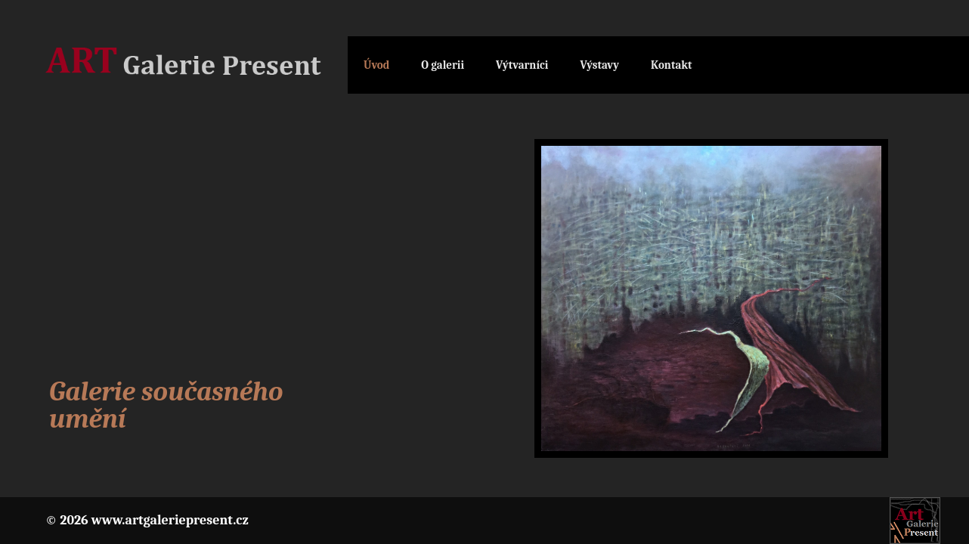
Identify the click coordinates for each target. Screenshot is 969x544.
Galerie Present (196, 65)
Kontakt (671, 65)
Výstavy (599, 65)
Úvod (376, 65)
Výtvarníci (522, 65)
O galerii (442, 65)
